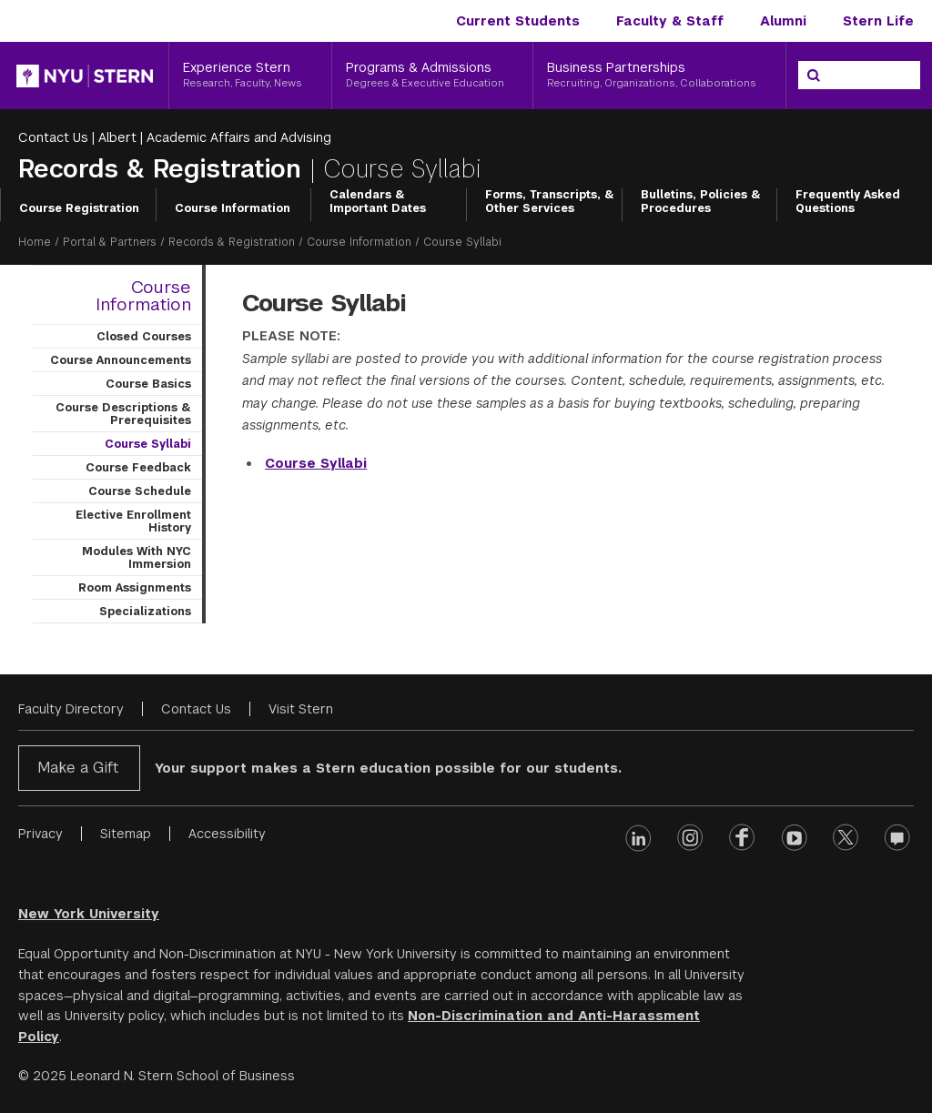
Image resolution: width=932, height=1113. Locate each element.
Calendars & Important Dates (377, 202)
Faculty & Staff (670, 21)
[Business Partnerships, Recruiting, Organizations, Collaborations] (659, 75)
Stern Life (878, 21)
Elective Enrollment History (133, 521)
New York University (88, 914)
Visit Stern (300, 709)
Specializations (145, 611)
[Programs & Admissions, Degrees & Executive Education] (432, 75)
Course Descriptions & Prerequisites (123, 414)
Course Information (232, 208)
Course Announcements (120, 360)
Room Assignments (134, 588)
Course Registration (79, 208)
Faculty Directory (71, 709)
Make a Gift (77, 767)
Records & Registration (163, 169)
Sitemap (125, 833)
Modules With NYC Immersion (136, 558)
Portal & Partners (110, 242)
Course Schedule (139, 491)
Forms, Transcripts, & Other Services (549, 202)
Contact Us (53, 137)
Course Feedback (138, 467)
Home (34, 242)
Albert (117, 137)
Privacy (40, 833)
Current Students (518, 21)
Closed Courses (143, 336)
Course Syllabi (148, 444)
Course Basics (148, 384)
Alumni (783, 21)
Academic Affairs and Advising (239, 137)
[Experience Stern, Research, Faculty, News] (250, 75)
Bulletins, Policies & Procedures (701, 202)
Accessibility (227, 833)
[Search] (813, 75)
